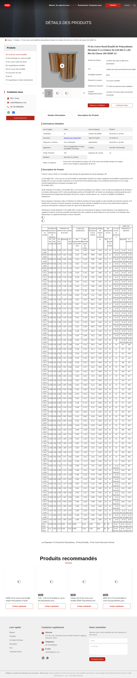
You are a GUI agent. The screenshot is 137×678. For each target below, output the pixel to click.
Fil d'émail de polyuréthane (63, 542)
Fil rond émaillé (82, 542)
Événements (83, 5)
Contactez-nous (95, 5)
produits (12, 636)
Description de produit (88, 115)
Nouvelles (13, 644)
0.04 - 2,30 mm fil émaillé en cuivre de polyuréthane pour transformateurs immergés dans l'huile (51, 599)
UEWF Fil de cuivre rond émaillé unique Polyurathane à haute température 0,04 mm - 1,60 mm (18, 599)
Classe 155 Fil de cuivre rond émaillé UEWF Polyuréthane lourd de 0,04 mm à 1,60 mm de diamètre (84, 599)
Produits (73, 5)
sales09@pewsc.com (18, 102)
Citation (113, 5)
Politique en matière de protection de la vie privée (21, 673)
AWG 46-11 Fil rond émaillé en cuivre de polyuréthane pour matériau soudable (114, 599)
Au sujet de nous (63, 5)
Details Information (56, 115)
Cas (10, 648)
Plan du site (44, 673)
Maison (52, 5)
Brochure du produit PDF (72, 138)
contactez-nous (97, 659)
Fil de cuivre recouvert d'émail (102, 542)
